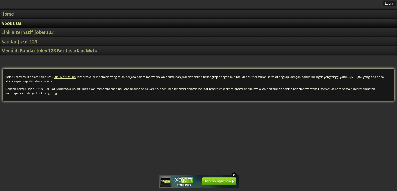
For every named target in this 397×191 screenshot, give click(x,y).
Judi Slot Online (65, 77)
